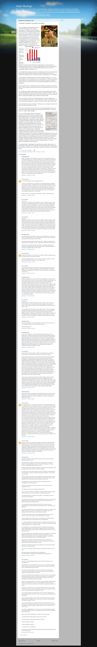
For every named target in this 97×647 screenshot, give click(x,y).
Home (38, 641)
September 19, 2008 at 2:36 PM (28, 436)
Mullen (34, 151)
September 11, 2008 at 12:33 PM (28, 230)
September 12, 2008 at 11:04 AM (28, 261)
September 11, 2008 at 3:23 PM (28, 249)
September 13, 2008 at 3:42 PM (28, 347)
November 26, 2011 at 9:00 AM (28, 555)
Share (62, 20)
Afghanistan (24, 151)
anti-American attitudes (36, 124)
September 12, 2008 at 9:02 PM (28, 295)
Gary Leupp (52, 77)
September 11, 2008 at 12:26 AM (28, 195)
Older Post (55, 641)
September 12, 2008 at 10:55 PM (28, 328)
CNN (36, 69)
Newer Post (22, 641)
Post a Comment (23, 634)
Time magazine (30, 35)
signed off (38, 180)
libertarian (24, 179)
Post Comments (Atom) (29, 643)
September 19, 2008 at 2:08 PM (28, 398)
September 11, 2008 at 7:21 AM (28, 212)
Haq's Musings (24, 6)
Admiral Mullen (40, 91)
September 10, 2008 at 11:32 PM (28, 175)
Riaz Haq (23, 199)
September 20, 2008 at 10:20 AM (28, 453)
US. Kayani (42, 151)
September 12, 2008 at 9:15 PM (28, 317)
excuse (35, 258)
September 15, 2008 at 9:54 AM (28, 387)
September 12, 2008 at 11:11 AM (28, 273)
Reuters (32, 460)
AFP (28, 562)
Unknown (24, 402)
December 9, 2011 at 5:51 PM (28, 632)
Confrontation (29, 151)
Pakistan (38, 151)
